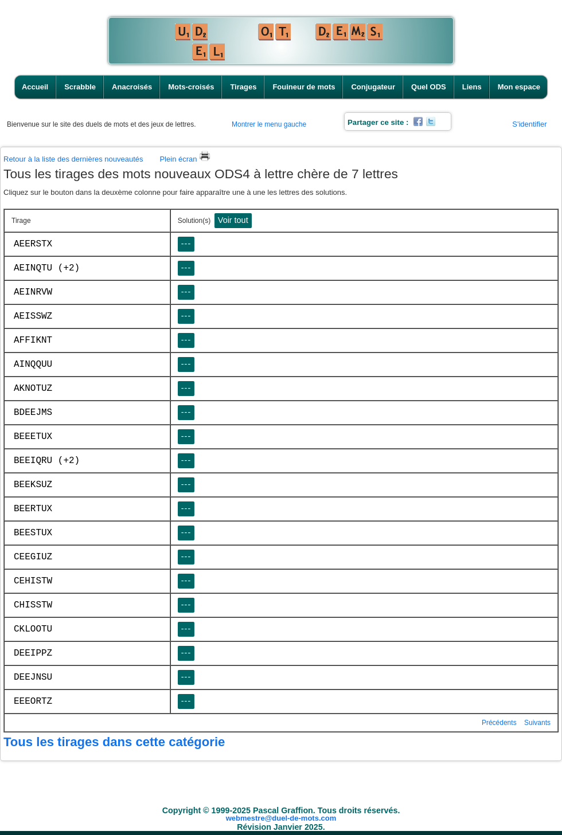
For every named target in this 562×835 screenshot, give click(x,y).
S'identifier (529, 124)
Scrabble (80, 87)
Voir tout (233, 220)
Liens (472, 87)
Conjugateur (373, 87)
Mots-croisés (191, 87)
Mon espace (519, 87)
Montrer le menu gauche (269, 124)
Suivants (537, 723)
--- (186, 243)
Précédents (499, 723)
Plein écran (184, 159)
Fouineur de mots (303, 87)
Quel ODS (428, 87)
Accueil (35, 87)
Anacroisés (132, 87)
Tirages (243, 87)
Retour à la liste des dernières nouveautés (73, 159)
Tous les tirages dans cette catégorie (114, 742)
